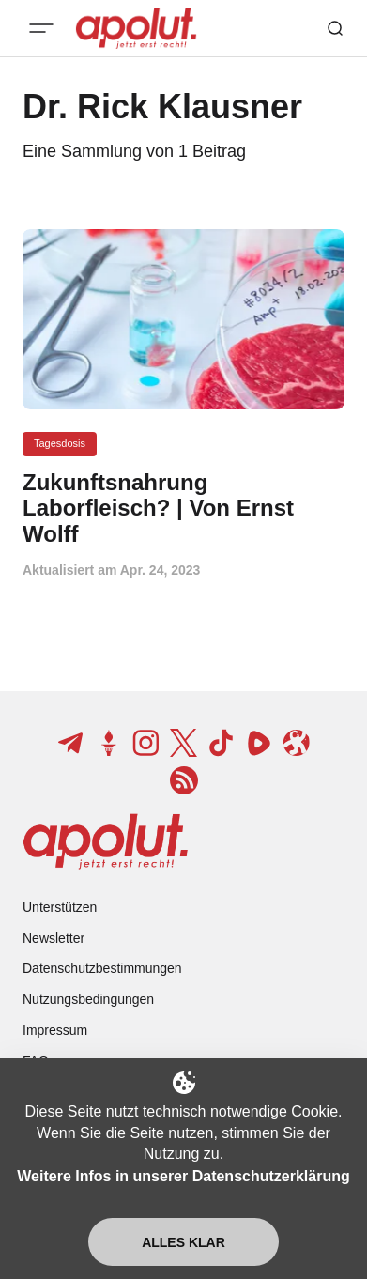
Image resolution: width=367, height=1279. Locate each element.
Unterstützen (60, 907)
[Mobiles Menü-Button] (41, 28)
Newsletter (53, 938)
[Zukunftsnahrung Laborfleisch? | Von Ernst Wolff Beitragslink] (183, 508)
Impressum (55, 1030)
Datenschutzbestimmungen (102, 968)
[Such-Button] (335, 28)
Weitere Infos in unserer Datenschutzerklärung (183, 1176)
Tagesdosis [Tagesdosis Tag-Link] (59, 443)
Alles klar (183, 1242)
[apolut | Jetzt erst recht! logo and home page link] (106, 841)
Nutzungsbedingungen (88, 999)
